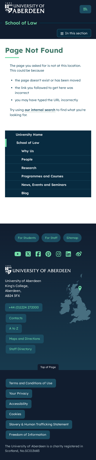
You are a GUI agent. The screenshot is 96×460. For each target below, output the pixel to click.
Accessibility (18, 404)
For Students (27, 238)
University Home (29, 134)
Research (28, 168)
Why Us (27, 151)
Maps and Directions (24, 339)
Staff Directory (20, 349)
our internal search (40, 110)
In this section (76, 33)
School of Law (21, 23)
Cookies (15, 414)
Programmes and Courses (42, 176)
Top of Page (48, 367)
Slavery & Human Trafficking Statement (38, 424)
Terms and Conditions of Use (30, 383)
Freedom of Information (27, 435)
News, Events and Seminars (43, 185)
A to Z (13, 328)
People (27, 159)
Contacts (16, 318)
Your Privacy (18, 393)
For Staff (51, 238)
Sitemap (72, 238)
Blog (25, 193)
